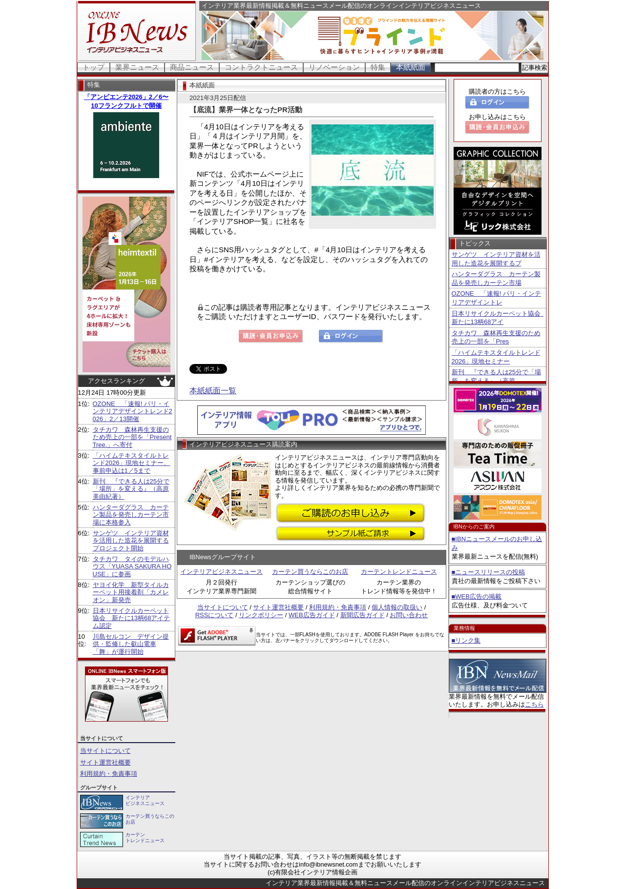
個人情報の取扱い (397, 607)
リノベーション (334, 67)
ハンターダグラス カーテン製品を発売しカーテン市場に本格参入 (131, 515)
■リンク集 (466, 640)
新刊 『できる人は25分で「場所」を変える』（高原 (496, 376)
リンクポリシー (261, 615)
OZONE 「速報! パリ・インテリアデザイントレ (496, 298)
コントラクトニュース (261, 67)
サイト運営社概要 (105, 762)
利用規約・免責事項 (108, 773)
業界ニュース (137, 67)
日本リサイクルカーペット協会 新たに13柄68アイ (497, 318)
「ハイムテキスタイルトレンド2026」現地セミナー (496, 357)
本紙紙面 (410, 67)
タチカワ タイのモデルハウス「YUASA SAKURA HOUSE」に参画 (132, 566)
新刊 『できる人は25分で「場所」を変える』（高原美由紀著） (131, 489)
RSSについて (214, 615)
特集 (378, 67)
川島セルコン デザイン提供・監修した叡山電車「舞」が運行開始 (131, 644)
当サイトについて (105, 750)
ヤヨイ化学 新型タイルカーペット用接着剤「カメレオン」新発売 (131, 592)
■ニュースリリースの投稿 (488, 572)
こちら (534, 704)
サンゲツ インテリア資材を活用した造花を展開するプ (496, 259)
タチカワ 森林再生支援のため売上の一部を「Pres (496, 337)
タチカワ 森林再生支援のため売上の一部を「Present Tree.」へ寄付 (132, 437)
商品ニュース (192, 67)
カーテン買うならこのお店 (310, 571)
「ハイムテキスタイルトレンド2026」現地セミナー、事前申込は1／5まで (131, 463)
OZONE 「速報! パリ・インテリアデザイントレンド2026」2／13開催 (132, 411)
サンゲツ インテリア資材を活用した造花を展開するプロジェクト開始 (131, 540)
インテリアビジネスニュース (221, 571)
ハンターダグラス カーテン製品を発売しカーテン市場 (496, 278)
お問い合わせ (409, 615)
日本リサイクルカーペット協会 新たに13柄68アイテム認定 (131, 618)
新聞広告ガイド (362, 615)
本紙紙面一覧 (212, 390)
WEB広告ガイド (312, 615)
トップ (93, 67)
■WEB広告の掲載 (476, 596)
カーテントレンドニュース (399, 571)
